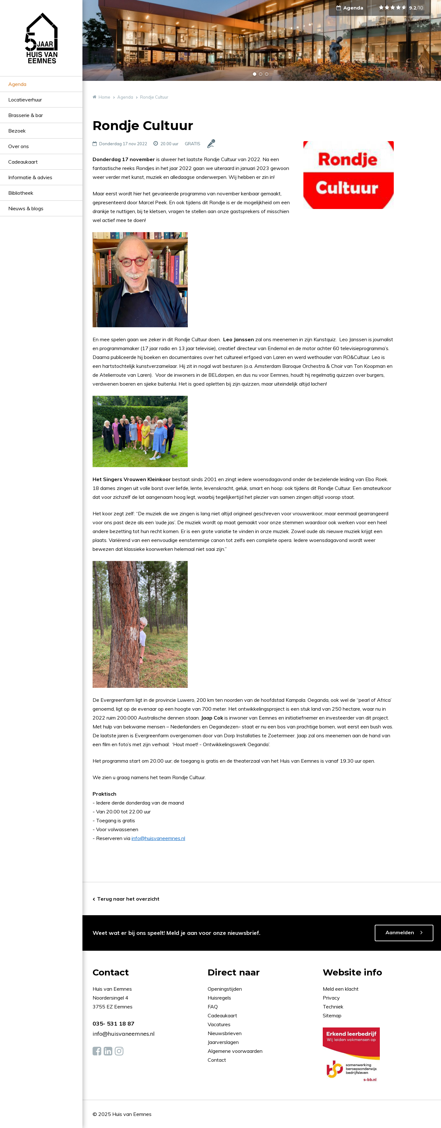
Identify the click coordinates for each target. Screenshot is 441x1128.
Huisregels (220, 997)
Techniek (333, 1006)
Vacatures (219, 1024)
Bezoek (17, 130)
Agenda (17, 84)
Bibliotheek (20, 193)
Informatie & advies (30, 177)
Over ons (18, 146)
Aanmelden (400, 932)
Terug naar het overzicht (128, 899)
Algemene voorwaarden (235, 1051)
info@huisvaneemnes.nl (158, 838)
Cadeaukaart (23, 162)
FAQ (213, 1006)
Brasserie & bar (25, 115)
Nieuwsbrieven (225, 1033)
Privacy (331, 997)
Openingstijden (225, 989)
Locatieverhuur (25, 99)
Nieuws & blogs (25, 208)
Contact (217, 1060)
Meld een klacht (341, 989)
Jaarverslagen (224, 1042)
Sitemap (332, 1015)
